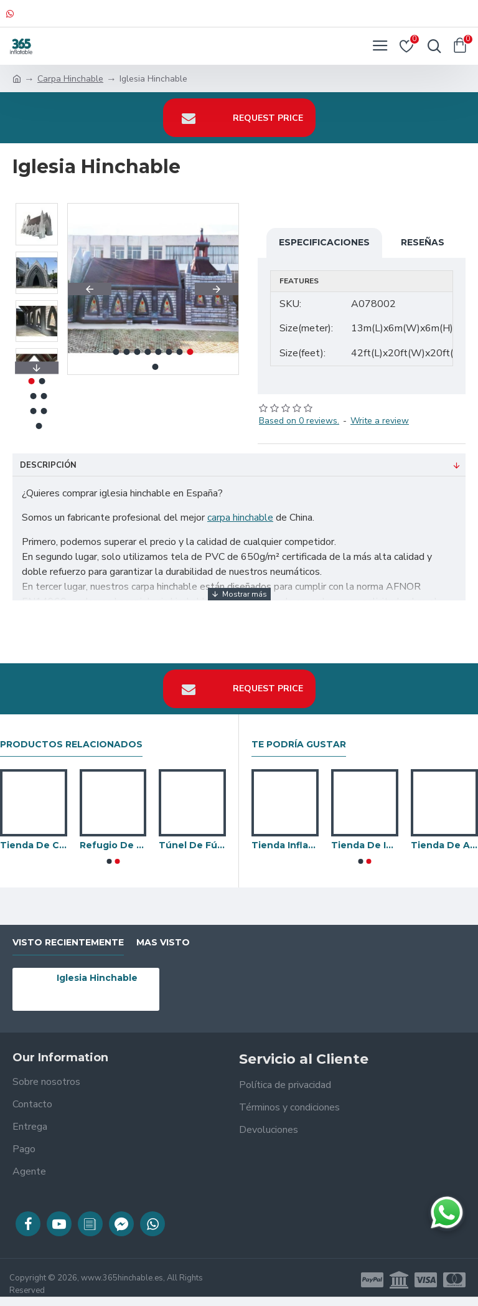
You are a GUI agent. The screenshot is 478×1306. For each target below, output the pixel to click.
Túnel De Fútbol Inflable (192, 845)
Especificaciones (324, 242)
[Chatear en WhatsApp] (447, 1212)
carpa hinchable (240, 517)
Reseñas (422, 242)
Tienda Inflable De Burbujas (285, 845)
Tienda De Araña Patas (444, 845)
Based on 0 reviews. (299, 421)
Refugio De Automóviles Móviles (113, 845)
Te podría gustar (298, 744)
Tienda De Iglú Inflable (364, 845)
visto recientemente (68, 942)
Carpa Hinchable (70, 79)
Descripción (48, 465)
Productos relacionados (71, 744)
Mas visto (163, 942)
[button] (89, 289)
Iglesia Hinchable (97, 977)
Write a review (379, 421)
